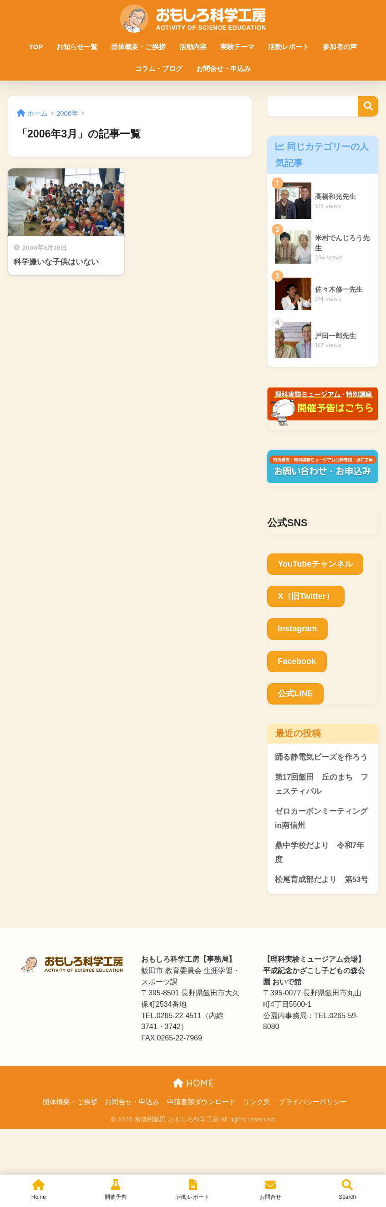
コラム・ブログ (159, 68)
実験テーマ (237, 47)
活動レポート (288, 47)
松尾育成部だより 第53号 (322, 880)
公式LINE (295, 693)
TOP (36, 47)
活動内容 (193, 47)
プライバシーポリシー (313, 1102)
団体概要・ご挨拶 (138, 47)
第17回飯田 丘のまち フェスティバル (322, 784)
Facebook (297, 661)
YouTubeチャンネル (315, 563)
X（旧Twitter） (306, 596)
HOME (193, 1083)
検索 (368, 106)
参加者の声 (340, 47)
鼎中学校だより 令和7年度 (319, 853)
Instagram (297, 628)
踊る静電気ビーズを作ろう (321, 757)
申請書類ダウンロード (201, 1102)
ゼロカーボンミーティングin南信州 (321, 818)
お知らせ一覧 (76, 47)
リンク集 (256, 1102)
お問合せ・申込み (223, 68)
